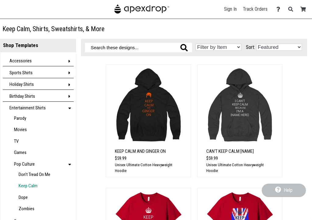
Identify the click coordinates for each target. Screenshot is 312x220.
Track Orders (255, 9)
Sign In (230, 9)
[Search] (292, 9)
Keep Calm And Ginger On (140, 151)
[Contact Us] (280, 9)
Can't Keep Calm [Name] (230, 151)
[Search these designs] (138, 47)
